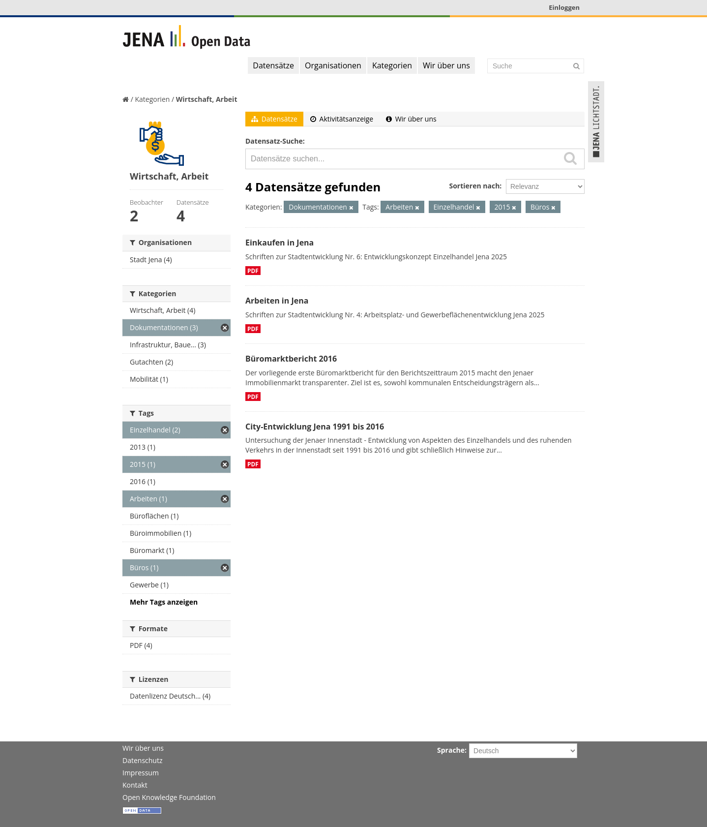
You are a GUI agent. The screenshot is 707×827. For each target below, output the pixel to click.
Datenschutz (142, 760)
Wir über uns (446, 65)
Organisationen (333, 65)
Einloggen (564, 7)
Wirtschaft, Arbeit (206, 99)
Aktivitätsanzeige (341, 118)
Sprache (451, 750)
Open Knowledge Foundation (169, 797)
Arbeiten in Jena (276, 300)
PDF (253, 271)
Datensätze (273, 65)
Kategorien (392, 65)
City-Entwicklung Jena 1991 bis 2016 (314, 426)
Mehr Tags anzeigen (164, 602)
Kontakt (134, 785)
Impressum (140, 772)
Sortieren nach (474, 185)
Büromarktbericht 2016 (291, 358)
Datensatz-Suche (274, 141)
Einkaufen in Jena (279, 242)
